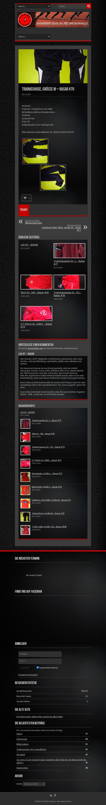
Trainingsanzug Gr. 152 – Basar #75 (48, 447)
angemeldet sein (35, 348)
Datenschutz (22, 768)
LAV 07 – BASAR (29, 244)
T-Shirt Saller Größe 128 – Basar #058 (49, 526)
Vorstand (21, 754)
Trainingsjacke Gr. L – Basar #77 (46, 420)
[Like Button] (25, 198)
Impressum (22, 739)
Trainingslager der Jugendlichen (31, 749)
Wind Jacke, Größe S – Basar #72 (47, 487)
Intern (19, 734)
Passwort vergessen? (28, 674)
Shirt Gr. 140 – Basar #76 (35, 292)
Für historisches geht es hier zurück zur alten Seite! (40, 716)
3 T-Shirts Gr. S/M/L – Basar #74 (46, 460)
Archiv (19, 784)
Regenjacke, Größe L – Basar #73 (47, 473)
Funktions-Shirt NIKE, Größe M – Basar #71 (61, 227)
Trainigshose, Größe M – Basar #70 (48, 513)
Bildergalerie (23, 744)
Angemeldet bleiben (47, 668)
